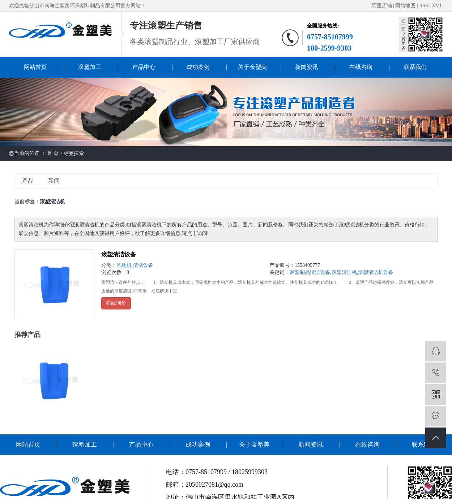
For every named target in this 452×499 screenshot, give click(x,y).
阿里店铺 (382, 5)
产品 (28, 181)
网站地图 (406, 5)
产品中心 (143, 67)
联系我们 (415, 67)
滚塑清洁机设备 (375, 272)
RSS (423, 5)
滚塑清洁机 (344, 272)
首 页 (53, 153)
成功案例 (198, 67)
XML (437, 5)
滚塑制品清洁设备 (310, 272)
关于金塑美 (252, 67)
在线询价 (116, 303)
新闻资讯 (306, 67)
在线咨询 (360, 67)
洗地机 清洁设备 (134, 265)
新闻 (54, 181)
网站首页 (35, 67)
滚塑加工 (89, 67)
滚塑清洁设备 (118, 254)
